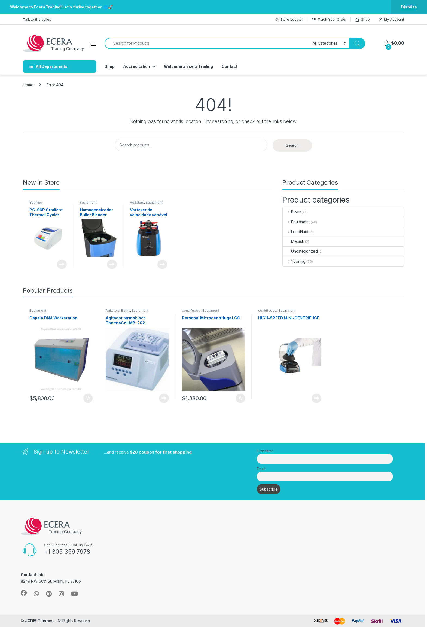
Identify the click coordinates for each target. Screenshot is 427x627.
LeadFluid (295, 231)
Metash (293, 241)
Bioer (291, 212)
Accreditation (136, 66)
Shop (362, 19)
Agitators (137, 202)
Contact (229, 66)
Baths (125, 310)
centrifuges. (191, 310)
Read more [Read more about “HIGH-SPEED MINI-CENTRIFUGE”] (316, 398)
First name (265, 451)
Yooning (35, 202)
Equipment (88, 202)
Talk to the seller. (37, 19)
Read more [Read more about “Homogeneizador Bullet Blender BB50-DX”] (112, 264)
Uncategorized (300, 251)
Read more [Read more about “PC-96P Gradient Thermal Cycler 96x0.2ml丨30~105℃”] (62, 264)
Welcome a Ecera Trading (188, 66)
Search (292, 145)
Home (28, 84)
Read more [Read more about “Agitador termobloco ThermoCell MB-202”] (164, 398)
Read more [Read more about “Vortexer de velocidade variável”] (162, 264)
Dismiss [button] (409, 7)
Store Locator (288, 19)
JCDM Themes (39, 620)
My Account (391, 19)
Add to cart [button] (88, 398)
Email (261, 469)
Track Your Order (329, 19)
